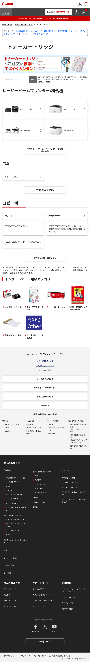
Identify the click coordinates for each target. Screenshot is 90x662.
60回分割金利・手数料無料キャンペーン (61, 30)
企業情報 (66, 583)
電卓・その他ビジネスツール (43, 472)
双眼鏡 (35, 497)
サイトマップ (21, 656)
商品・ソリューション (12, 589)
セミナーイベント (10, 606)
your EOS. (8, 431)
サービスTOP (29, 421)
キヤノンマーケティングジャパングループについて (73, 590)
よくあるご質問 (45, 370)
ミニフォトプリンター (13, 531)
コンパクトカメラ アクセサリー (16, 509)
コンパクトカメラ (10, 503)
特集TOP (5, 421)
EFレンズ (9, 490)
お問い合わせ (9, 656)
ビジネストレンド (10, 600)
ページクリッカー (41, 492)
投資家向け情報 (67, 609)
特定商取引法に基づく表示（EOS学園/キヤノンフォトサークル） (78, 439)
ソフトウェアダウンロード (42, 600)
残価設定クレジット (45, 396)
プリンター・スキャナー (13, 515)
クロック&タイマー (41, 484)
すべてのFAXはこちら (45, 189)
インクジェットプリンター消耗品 (15, 541)
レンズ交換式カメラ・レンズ (14, 478)
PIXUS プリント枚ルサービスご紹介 (73, 493)
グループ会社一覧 (68, 597)
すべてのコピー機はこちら (45, 257)
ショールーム (9, 565)
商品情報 (7, 470)
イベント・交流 (10, 557)
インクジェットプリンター (15, 519)
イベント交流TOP (52, 421)
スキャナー (9, 535)
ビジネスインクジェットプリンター (16, 525)
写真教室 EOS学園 (68, 478)
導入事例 (7, 595)
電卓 (36, 476)
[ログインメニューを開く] (80, 4)
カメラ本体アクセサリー (14, 494)
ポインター (39, 488)
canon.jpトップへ (45, 641)
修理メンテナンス (39, 606)
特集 (5, 550)
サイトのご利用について (37, 656)
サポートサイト (41, 583)
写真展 (50, 424)
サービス (65, 470)
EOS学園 (29, 424)
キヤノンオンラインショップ (24, 25)
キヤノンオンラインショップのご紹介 (73, 500)
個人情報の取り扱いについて (59, 656)
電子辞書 (38, 480)
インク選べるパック (39, 33)
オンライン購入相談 (33, 427)
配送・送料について (45, 361)
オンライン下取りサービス (45, 387)
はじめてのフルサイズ (12, 424)
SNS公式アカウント (44, 620)
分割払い (45, 405)
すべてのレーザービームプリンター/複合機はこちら (45, 150)
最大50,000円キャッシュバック (28, 30)
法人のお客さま (12, 583)
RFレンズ (25, 33)
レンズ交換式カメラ (13, 482)
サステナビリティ (68, 603)
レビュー (7, 427)
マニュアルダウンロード (42, 595)
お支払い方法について (45, 365)
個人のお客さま (7, 25)
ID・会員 (7, 572)
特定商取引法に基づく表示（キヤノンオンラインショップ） (78, 428)
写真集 (35, 507)
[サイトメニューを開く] (86, 4)
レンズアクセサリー (12, 498)
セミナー (51, 433)
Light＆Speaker (39, 502)
